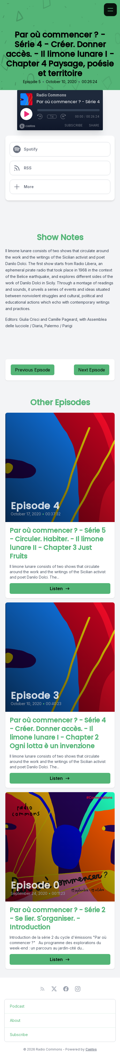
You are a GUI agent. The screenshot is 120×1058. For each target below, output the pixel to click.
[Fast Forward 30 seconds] (63, 117)
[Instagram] (77, 989)
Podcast (17, 1006)
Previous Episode (32, 369)
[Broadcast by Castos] (27, 126)
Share (94, 125)
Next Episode (91, 369)
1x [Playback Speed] (52, 116)
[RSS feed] (42, 989)
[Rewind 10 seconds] (40, 117)
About (15, 1020)
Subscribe (73, 125)
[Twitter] (54, 989)
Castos (91, 1049)
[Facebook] (66, 989)
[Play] (26, 114)
